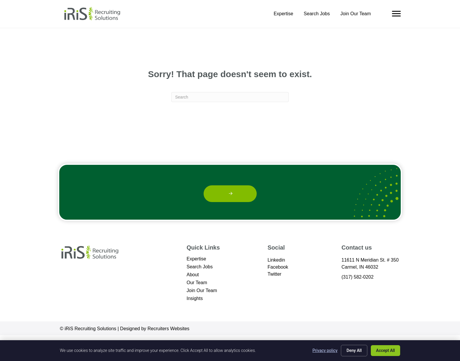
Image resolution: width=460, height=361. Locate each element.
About (193, 274)
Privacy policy (324, 350)
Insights (195, 298)
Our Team (197, 282)
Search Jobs (317, 13)
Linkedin (276, 259)
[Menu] (396, 14)
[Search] (230, 97)
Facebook (278, 267)
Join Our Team (355, 13)
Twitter (274, 274)
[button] (230, 193)
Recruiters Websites (169, 328)
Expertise (283, 13)
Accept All (385, 350)
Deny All (354, 350)
